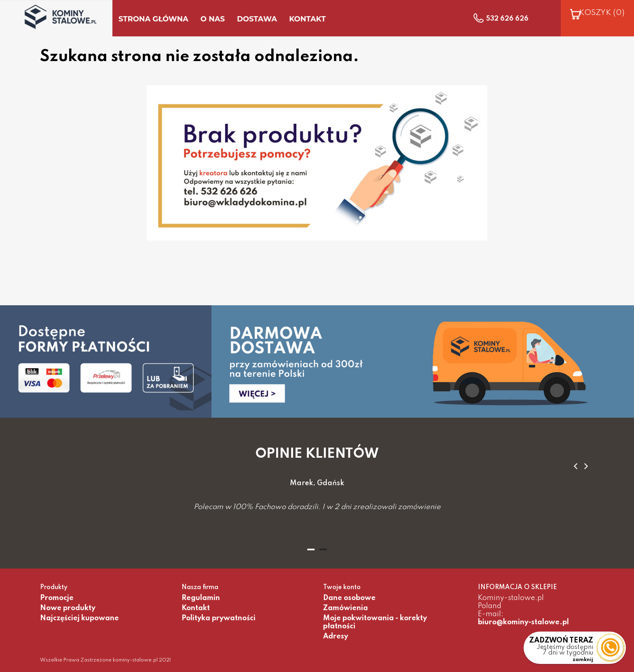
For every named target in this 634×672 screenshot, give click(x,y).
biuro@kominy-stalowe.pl (523, 622)
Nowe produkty (67, 608)
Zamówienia (345, 608)
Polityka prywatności (219, 618)
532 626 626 (507, 19)
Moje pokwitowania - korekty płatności (375, 622)
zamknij (583, 659)
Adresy (335, 636)
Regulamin (201, 598)
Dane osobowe (349, 598)
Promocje (57, 598)
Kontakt (196, 608)
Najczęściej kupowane (79, 618)
